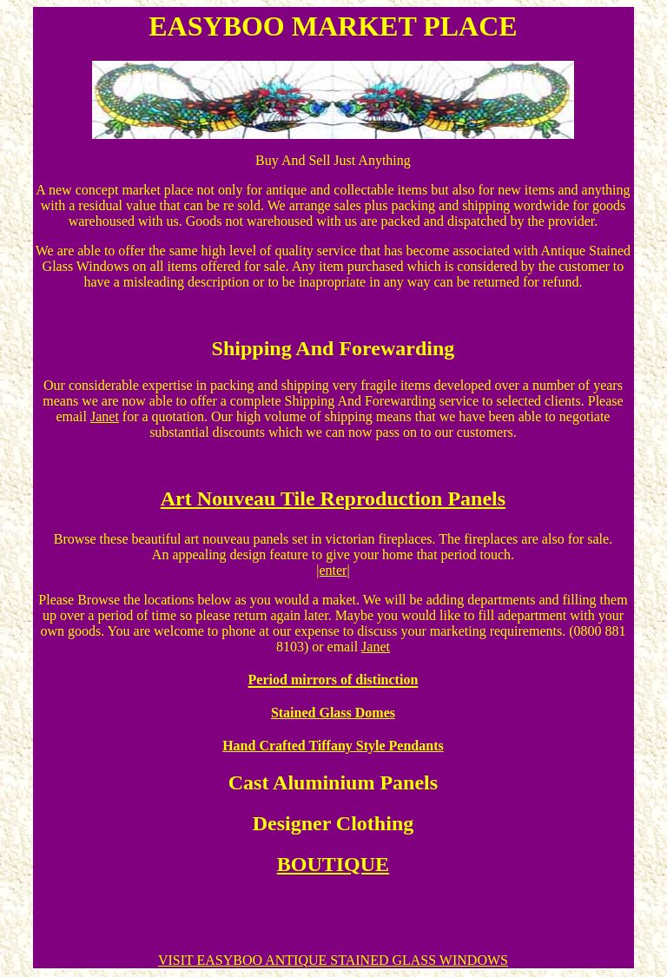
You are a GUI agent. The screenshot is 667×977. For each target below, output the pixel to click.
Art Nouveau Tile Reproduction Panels (333, 498)
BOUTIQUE (333, 864)
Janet (104, 416)
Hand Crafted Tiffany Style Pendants (333, 745)
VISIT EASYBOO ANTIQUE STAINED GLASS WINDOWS (333, 960)
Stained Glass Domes (333, 712)
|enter (331, 570)
